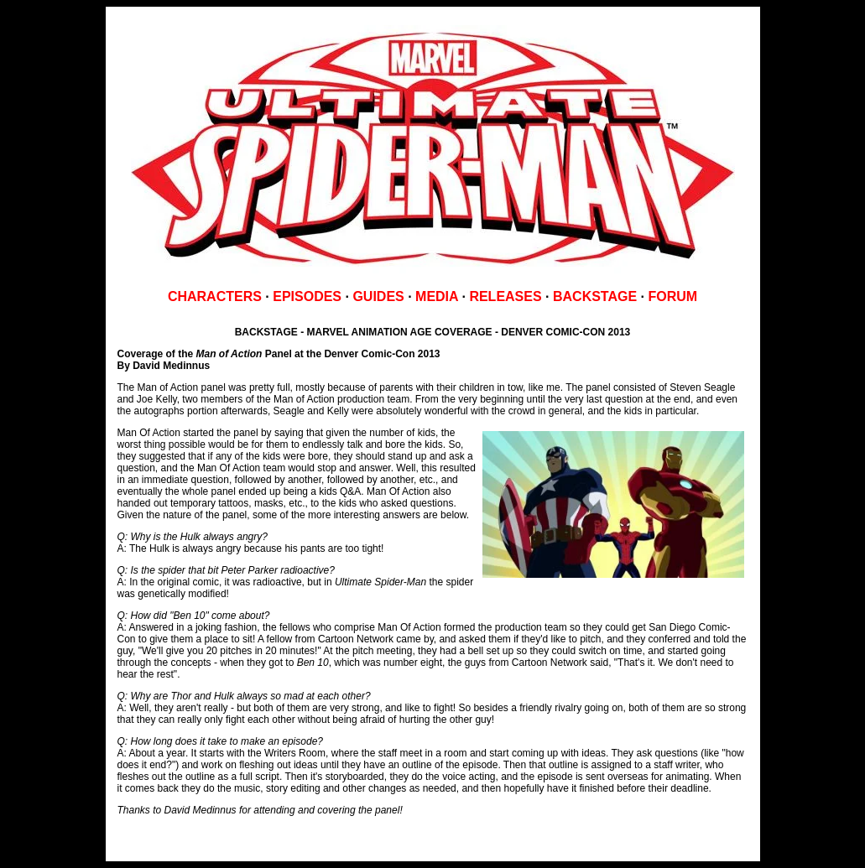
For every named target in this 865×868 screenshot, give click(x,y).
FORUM (672, 296)
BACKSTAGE (595, 296)
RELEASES (505, 296)
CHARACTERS (215, 296)
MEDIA (436, 296)
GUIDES (378, 296)
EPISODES (307, 296)
